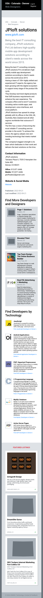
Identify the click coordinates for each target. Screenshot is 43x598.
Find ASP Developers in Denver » (23, 433)
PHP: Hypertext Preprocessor (25, 362)
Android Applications (21, 335)
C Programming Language (23, 379)
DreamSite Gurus (14, 519)
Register (33, 6)
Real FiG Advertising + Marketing (26, 281)
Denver (22, 22)
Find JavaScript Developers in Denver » (25, 329)
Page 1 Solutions (24, 209)
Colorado (16, 3)
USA (7, 3)
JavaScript (18, 321)
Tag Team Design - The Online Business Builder (26, 256)
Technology (20, 595)
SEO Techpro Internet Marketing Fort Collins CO (20, 563)
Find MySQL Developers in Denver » (24, 417)
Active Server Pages (21, 423)
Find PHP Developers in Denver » (23, 373)
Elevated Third (23, 238)
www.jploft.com (14, 34)
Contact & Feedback (31, 595)
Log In (33, 4)
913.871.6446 (16, 169)
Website (8, 184)
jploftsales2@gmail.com (15, 175)
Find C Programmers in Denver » (23, 394)
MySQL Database (20, 400)
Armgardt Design (14, 477)
